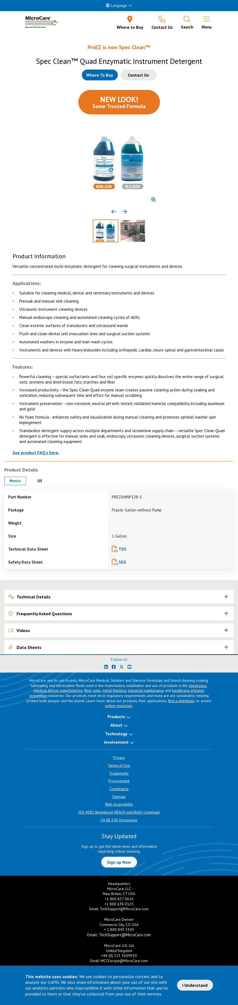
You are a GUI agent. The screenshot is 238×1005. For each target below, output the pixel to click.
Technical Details (29, 596)
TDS (122, 549)
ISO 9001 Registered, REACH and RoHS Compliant (119, 812)
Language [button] (116, 5)
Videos (19, 630)
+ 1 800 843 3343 (119, 929)
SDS (122, 562)
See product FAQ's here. (36, 452)
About (116, 725)
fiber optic (92, 690)
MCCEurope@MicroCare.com (124, 960)
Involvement (116, 742)
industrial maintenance (146, 690)
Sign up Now (119, 862)
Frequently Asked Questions (40, 613)
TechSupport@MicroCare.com (124, 908)
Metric (17, 480)
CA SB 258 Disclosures (119, 820)
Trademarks (119, 773)
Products (116, 716)
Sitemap (119, 796)
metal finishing (114, 690)
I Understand (195, 985)
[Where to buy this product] (100, 75)
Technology (116, 733)
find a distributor (181, 700)
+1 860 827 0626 (119, 898)
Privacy (119, 757)
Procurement (119, 780)
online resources (118, 705)
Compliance (119, 788)
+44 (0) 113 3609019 (119, 955)
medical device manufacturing (58, 690)
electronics (197, 685)
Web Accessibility (119, 804)
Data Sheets (24, 647)
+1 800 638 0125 (119, 904)
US (44, 480)
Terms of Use (119, 765)
